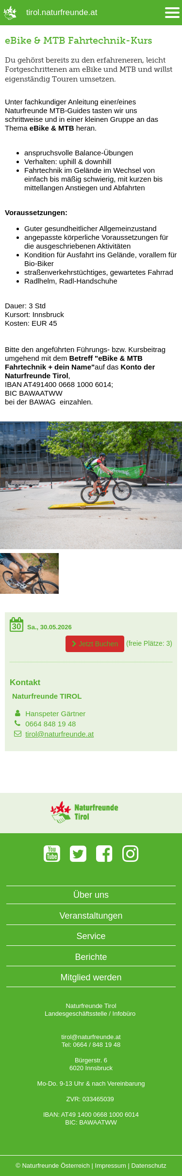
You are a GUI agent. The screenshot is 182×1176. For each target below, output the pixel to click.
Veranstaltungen (90, 916)
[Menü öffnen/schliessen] (172, 12)
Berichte (91, 957)
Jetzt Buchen (95, 644)
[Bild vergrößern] (91, 547)
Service (90, 936)
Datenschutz (148, 1165)
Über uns (91, 895)
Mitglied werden (90, 977)
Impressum (110, 1165)
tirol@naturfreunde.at (59, 734)
